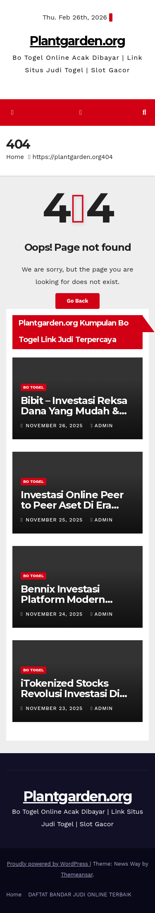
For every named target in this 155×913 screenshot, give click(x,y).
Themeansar (77, 874)
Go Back (77, 301)
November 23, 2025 (55, 708)
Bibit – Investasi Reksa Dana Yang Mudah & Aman (74, 410)
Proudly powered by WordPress (48, 864)
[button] (144, 112)
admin (102, 425)
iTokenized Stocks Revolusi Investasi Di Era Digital (70, 693)
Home (15, 157)
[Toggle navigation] (80, 112)
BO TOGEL (33, 387)
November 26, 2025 (55, 425)
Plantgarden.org (77, 41)
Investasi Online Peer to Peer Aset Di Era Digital (72, 505)
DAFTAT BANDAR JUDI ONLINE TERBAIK (79, 894)
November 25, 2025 (55, 520)
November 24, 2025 (55, 614)
